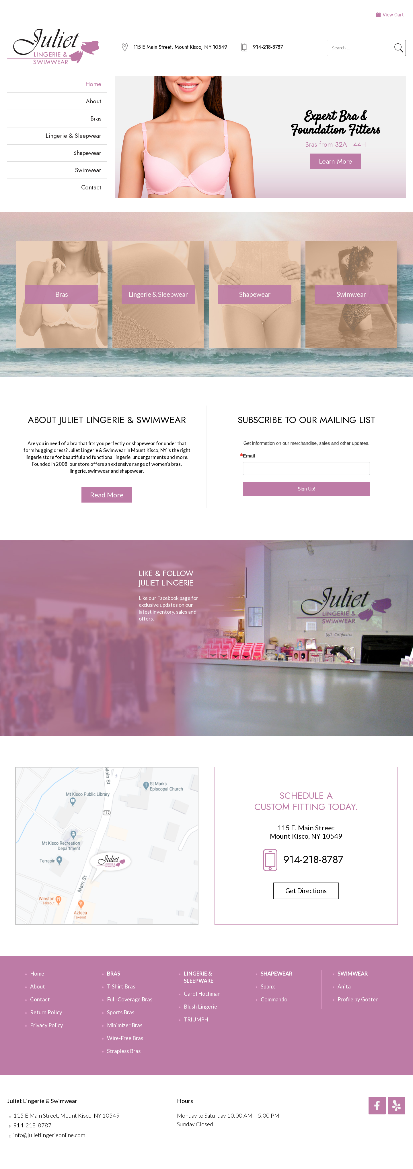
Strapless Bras (124, 1051)
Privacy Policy (46, 1025)
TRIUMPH (196, 1019)
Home (93, 84)
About (93, 101)
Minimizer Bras (124, 1025)
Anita (344, 986)
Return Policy (46, 1012)
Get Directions (306, 891)
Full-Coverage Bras (129, 999)
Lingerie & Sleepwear (73, 135)
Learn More (335, 161)
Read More (107, 495)
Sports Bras (120, 1012)
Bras (95, 118)
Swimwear (88, 170)
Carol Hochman (202, 993)
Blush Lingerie (200, 1006)
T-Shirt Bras (121, 986)
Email (249, 456)
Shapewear (87, 153)
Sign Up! (306, 488)
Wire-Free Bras (125, 1038)
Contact (91, 187)
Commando (274, 999)
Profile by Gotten (358, 999)
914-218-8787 (268, 47)
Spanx (268, 986)
